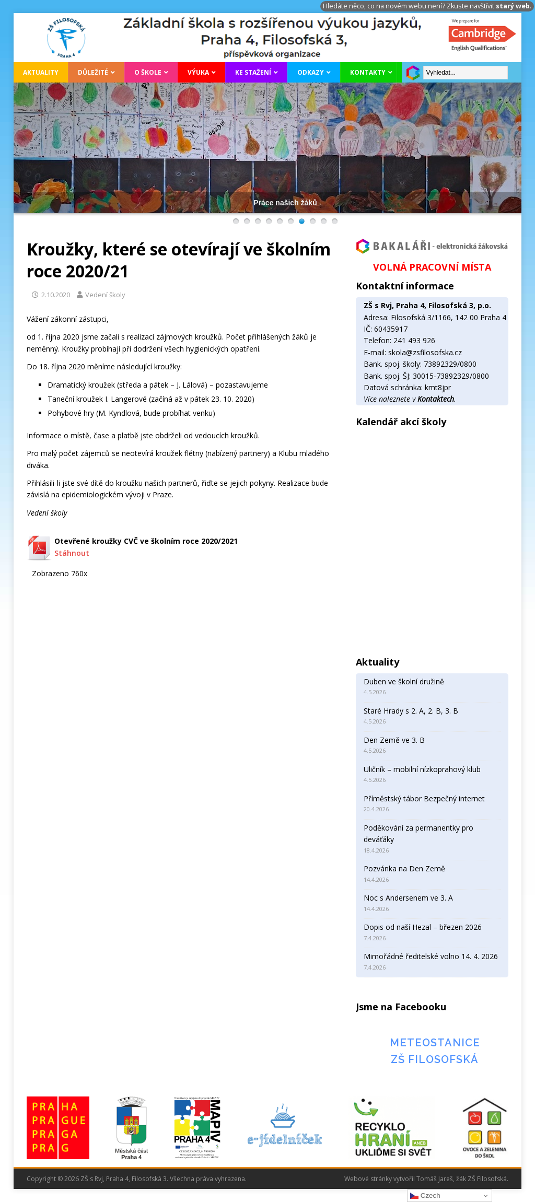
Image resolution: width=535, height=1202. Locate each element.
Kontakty (368, 72)
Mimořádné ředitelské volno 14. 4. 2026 (431, 956)
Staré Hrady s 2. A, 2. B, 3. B (411, 711)
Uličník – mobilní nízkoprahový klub (422, 769)
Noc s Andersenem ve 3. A (408, 898)
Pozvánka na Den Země (404, 868)
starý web (513, 6)
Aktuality (41, 72)
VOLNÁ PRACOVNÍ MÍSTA (432, 267)
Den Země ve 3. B (394, 740)
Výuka (198, 72)
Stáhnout (71, 553)
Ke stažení (253, 72)
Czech (425, 1196)
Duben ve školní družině (404, 681)
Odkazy (310, 72)
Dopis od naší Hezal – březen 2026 (423, 927)
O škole (147, 72)
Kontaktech (435, 399)
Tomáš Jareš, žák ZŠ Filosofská (461, 1178)
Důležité (93, 72)
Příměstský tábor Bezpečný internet (424, 798)
